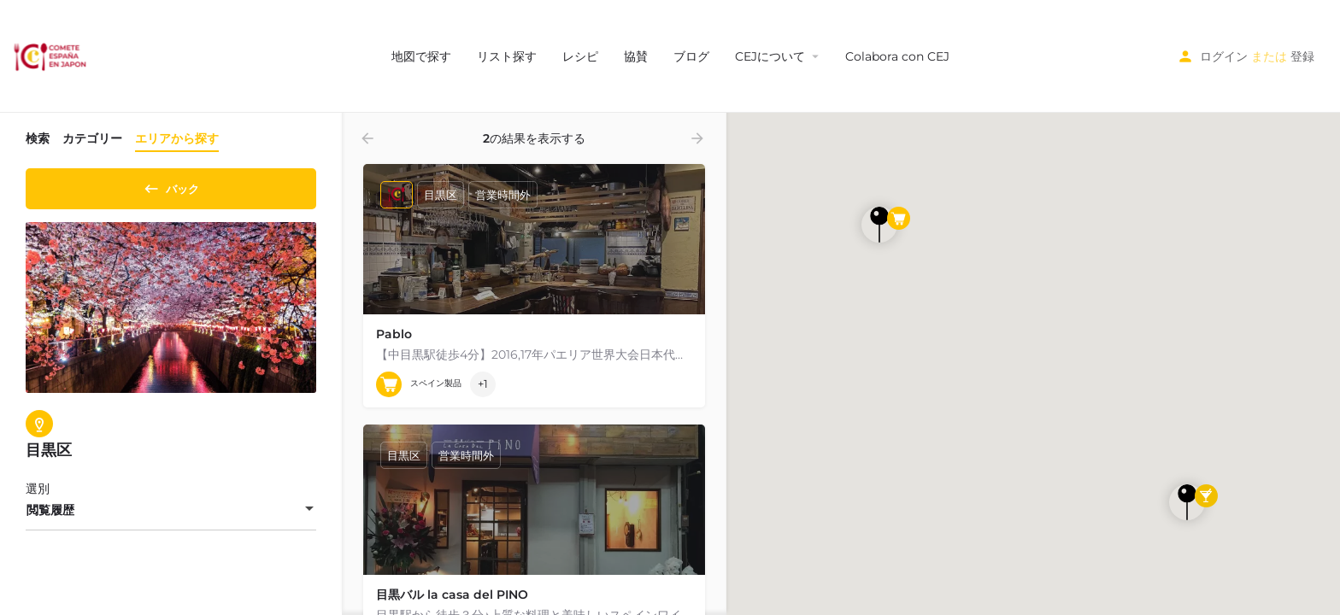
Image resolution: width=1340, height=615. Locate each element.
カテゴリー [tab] (92, 138)
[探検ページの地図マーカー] (879, 225)
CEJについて (770, 56)
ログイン (1224, 56)
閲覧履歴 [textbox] (50, 516)
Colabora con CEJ (897, 56)
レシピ (580, 56)
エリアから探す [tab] (177, 138)
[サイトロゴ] (52, 55)
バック (171, 185)
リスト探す (507, 56)
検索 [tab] (38, 138)
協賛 (636, 56)
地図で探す (421, 56)
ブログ (691, 56)
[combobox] (171, 515)
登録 (1302, 56)
